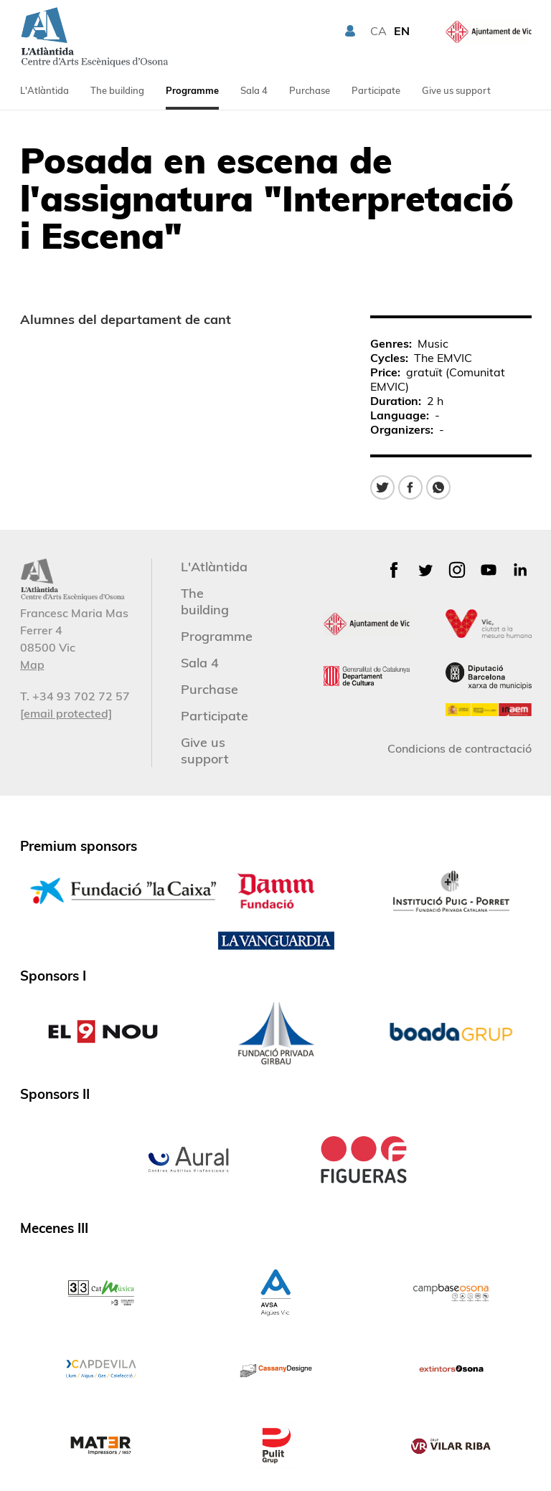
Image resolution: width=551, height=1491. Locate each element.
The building (117, 90)
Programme (192, 90)
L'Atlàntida (44, 90)
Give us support (456, 90)
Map (32, 664)
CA (378, 31)
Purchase (309, 90)
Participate (376, 90)
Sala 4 (254, 90)
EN (402, 31)
